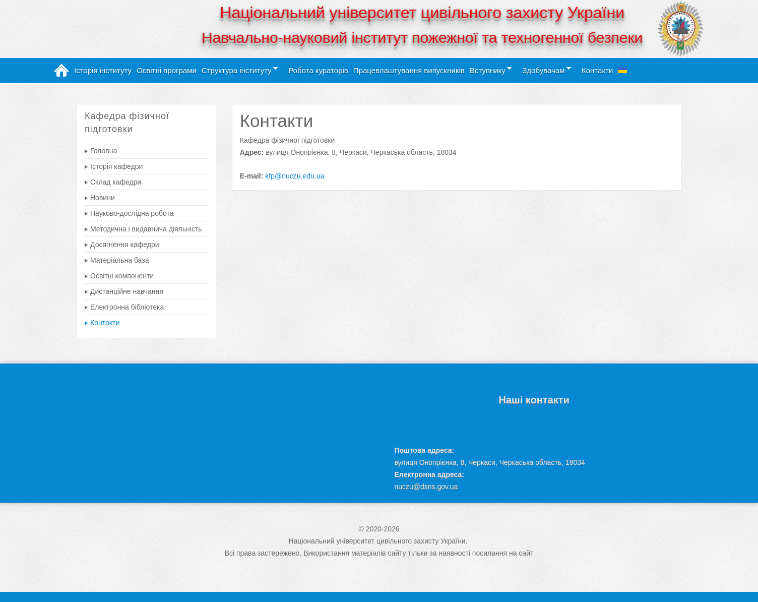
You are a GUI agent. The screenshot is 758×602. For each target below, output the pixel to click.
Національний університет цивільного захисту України (422, 13)
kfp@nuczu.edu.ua (294, 176)
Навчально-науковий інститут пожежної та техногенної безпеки (422, 37)
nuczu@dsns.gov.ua (426, 487)
